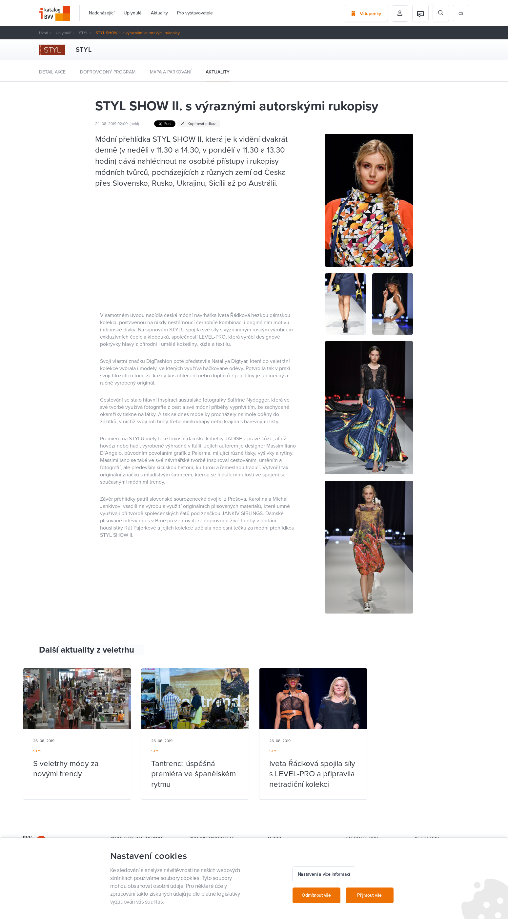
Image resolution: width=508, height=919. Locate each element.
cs (460, 13)
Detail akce (52, 72)
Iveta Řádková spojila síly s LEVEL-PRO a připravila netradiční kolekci (312, 774)
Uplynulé (133, 13)
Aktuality (159, 13)
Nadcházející (101, 13)
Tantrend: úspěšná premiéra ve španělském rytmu (193, 774)
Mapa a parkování (170, 72)
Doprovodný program (107, 72)
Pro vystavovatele (195, 13)
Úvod (43, 33)
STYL (83, 33)
